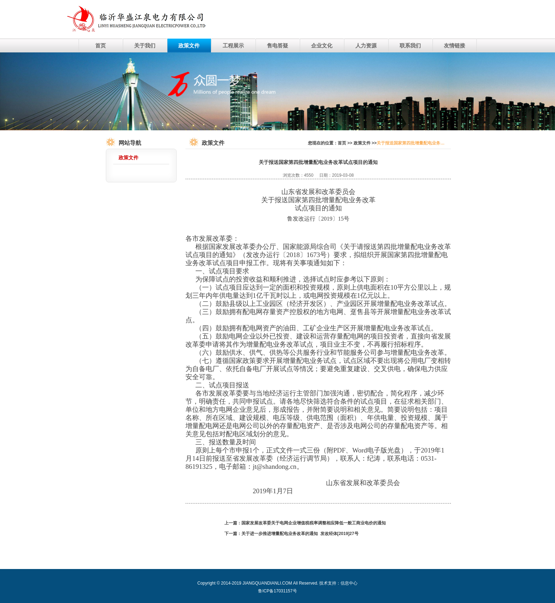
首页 (100, 45)
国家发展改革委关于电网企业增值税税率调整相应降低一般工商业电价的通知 (313, 522)
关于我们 (144, 45)
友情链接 (454, 45)
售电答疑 (277, 45)
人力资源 (366, 45)
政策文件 (189, 45)
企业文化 (321, 45)
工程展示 (233, 45)
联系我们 (410, 45)
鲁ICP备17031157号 (277, 590)
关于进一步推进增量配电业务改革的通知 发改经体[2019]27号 (300, 533)
